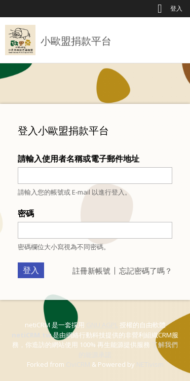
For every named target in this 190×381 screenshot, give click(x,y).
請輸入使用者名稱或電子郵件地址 (78, 158)
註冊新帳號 (91, 270)
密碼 (26, 213)
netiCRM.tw (31, 334)
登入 (176, 8)
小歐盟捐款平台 (76, 41)
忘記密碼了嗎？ (145, 270)
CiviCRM (78, 364)
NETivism (150, 364)
